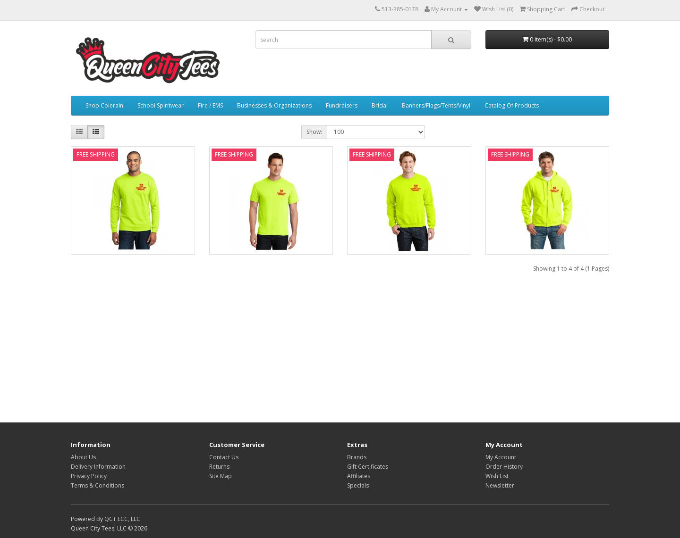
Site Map (220, 476)
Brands (356, 457)
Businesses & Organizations (274, 105)
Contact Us (223, 457)
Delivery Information (98, 467)
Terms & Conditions (97, 485)
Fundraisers (341, 105)
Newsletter (499, 485)
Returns (219, 467)
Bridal (380, 105)
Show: (314, 132)
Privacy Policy (89, 476)
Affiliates (358, 476)
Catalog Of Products (511, 105)
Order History (504, 467)
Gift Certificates (367, 467)
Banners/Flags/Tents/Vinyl (436, 105)
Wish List (497, 476)
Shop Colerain (104, 105)
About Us (83, 457)
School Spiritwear (160, 105)
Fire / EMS (210, 105)
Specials (358, 485)
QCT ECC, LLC (122, 519)
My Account (500, 457)
